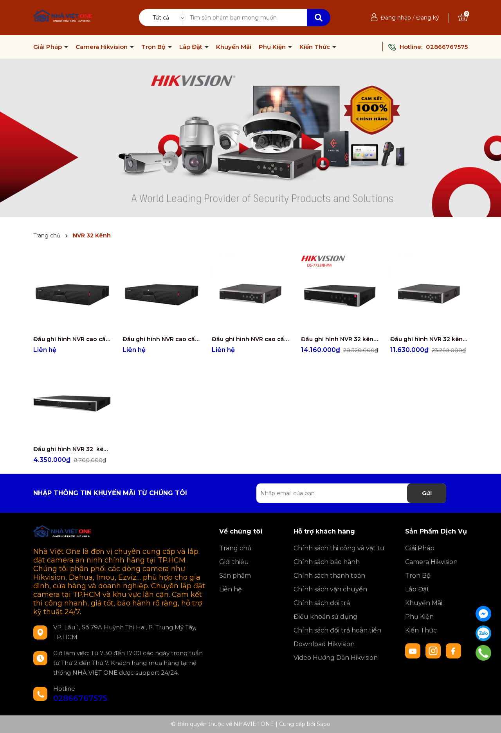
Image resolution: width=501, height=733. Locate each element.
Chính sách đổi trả (322, 603)
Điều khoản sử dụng (325, 616)
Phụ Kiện (273, 46)
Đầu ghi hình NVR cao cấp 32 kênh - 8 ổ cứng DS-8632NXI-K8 (250, 339)
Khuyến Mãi (233, 46)
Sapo (323, 724)
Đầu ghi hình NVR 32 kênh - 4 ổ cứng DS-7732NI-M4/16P (339, 339)
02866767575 (447, 46)
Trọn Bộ (154, 46)
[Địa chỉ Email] (351, 493)
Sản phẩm (235, 575)
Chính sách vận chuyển (330, 589)
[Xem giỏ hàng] (463, 17)
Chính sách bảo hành (327, 562)
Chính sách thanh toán (329, 575)
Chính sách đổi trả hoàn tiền (337, 630)
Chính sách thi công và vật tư (339, 548)
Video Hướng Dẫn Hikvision (336, 657)
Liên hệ (230, 589)
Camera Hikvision (102, 46)
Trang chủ (235, 548)
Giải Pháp (48, 46)
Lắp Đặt (191, 46)
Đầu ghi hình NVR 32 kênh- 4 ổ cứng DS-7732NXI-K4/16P (429, 339)
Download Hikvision (324, 644)
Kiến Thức (315, 46)
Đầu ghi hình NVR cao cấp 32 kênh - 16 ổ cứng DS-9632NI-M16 (72, 339)
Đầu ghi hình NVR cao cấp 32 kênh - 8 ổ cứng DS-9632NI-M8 (161, 339)
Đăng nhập (395, 17)
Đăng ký (427, 17)
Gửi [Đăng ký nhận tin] (427, 493)
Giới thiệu (234, 562)
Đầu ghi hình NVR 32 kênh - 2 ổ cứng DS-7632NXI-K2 (72, 449)
